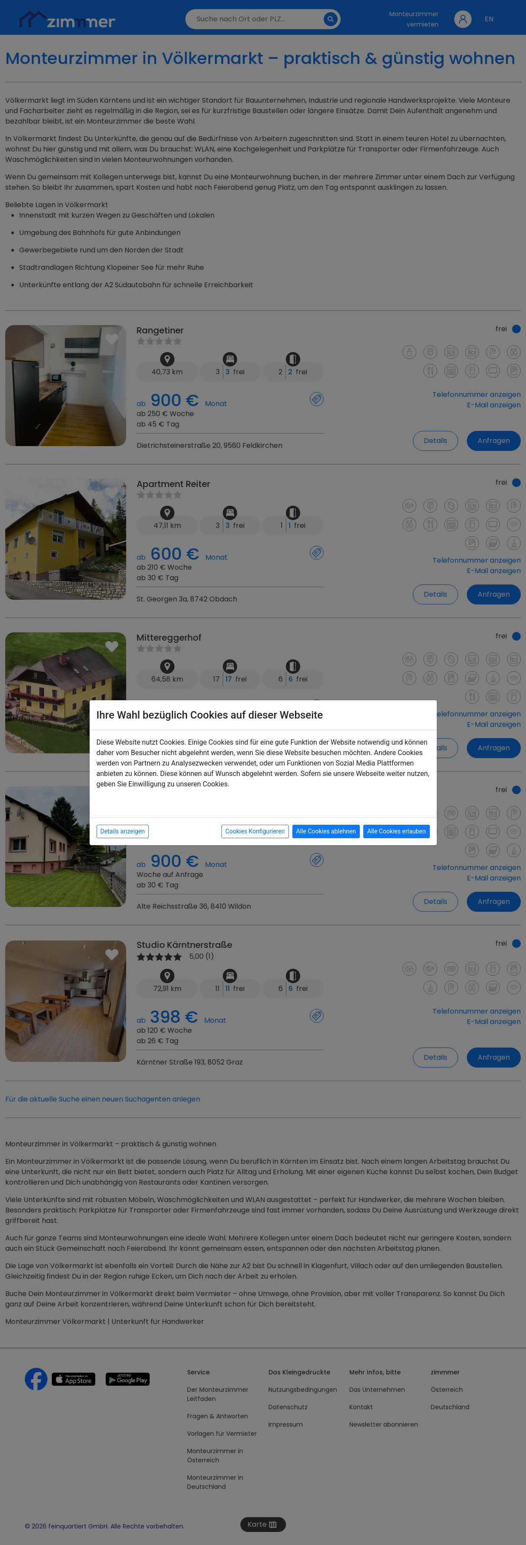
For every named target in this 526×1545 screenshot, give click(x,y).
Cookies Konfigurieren (255, 831)
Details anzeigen (123, 831)
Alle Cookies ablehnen (326, 831)
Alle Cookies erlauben (396, 831)
